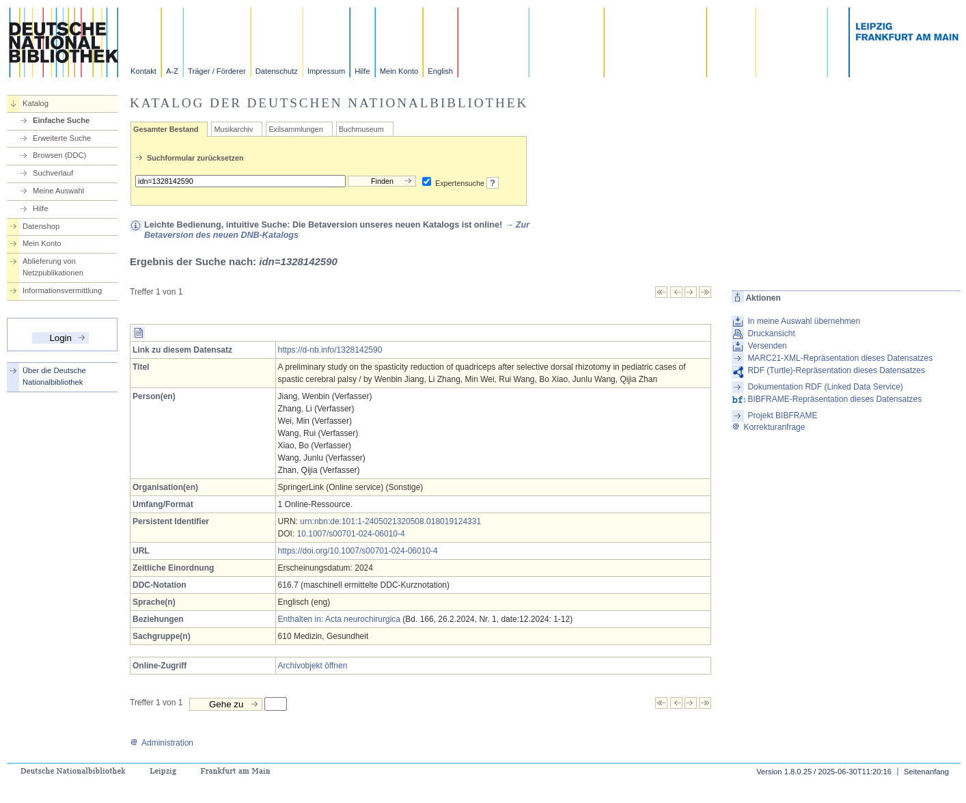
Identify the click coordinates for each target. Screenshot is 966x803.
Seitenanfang (926, 771)
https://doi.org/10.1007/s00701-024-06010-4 (358, 551)
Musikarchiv (233, 129)
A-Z (172, 71)
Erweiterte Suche (62, 138)
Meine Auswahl (58, 191)
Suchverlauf (53, 173)
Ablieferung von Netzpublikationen (53, 267)
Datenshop (41, 226)
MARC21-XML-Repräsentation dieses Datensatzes (840, 358)
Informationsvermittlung (62, 290)
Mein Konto (399, 71)
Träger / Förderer (217, 71)
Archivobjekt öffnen (313, 665)
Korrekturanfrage (768, 427)
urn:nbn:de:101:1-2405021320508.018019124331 (390, 521)
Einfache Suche (61, 120)
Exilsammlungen (295, 129)
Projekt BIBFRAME (782, 415)
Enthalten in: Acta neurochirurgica (339, 619)
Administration (161, 743)
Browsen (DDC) (59, 155)
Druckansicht (771, 333)
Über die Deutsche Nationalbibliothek (54, 376)
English (440, 71)
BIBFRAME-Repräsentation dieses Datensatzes (834, 399)
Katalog (36, 103)
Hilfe (362, 71)
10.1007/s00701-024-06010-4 (351, 534)
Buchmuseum (361, 129)
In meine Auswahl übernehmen (803, 321)
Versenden (766, 346)
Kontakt (143, 71)
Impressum (326, 71)
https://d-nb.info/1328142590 (330, 350)
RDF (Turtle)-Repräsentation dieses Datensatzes (836, 370)
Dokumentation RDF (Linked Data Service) (824, 387)
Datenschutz (277, 71)
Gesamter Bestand (165, 129)
